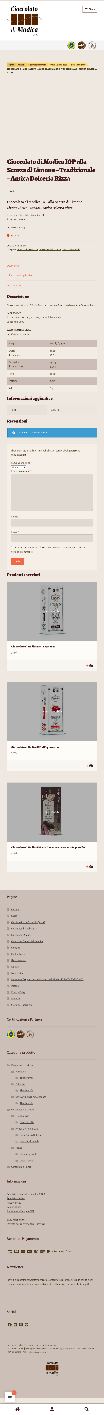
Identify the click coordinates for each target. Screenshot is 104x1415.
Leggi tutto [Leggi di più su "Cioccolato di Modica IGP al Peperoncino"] (91, 783)
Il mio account (18, 977)
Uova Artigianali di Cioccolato (31, 1114)
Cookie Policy (18, 971)
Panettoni (21, 1089)
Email (15, 549)
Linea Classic (26, 1178)
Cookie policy (14, 1224)
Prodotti (20, 65)
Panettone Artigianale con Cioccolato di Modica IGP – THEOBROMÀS (47, 996)
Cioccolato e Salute (21, 952)
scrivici (40, 1241)
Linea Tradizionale (78, 65)
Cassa (14, 933)
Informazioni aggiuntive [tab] (19, 292)
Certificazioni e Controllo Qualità (28, 939)
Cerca (86, 1409)
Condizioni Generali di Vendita (27, 958)
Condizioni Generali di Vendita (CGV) (26, 1211)
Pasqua (15, 1003)
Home (11, 65)
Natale (15, 984)
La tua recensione (21, 488)
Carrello (15, 927)
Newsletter (17, 990)
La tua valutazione (21, 480)
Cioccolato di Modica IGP (24, 946)
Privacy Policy (18, 1009)
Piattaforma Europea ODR (21, 1228)
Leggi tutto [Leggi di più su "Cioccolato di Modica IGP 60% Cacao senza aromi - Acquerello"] (91, 884)
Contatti (15, 965)
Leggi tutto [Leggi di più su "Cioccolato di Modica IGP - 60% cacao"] (91, 683)
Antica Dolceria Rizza (58, 65)
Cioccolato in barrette (37, 65)
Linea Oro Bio (27, 1139)
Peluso (19, 1165)
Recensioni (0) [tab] (14, 302)
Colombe (20, 1101)
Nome (15, 534)
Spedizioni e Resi (16, 1215)
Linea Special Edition (31, 1152)
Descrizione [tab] (13, 283)
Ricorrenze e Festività (22, 1082)
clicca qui (83, 1301)
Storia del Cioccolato (22, 1022)
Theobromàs (26, 1095)
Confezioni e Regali (21, 1184)
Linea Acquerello (28, 1171)
